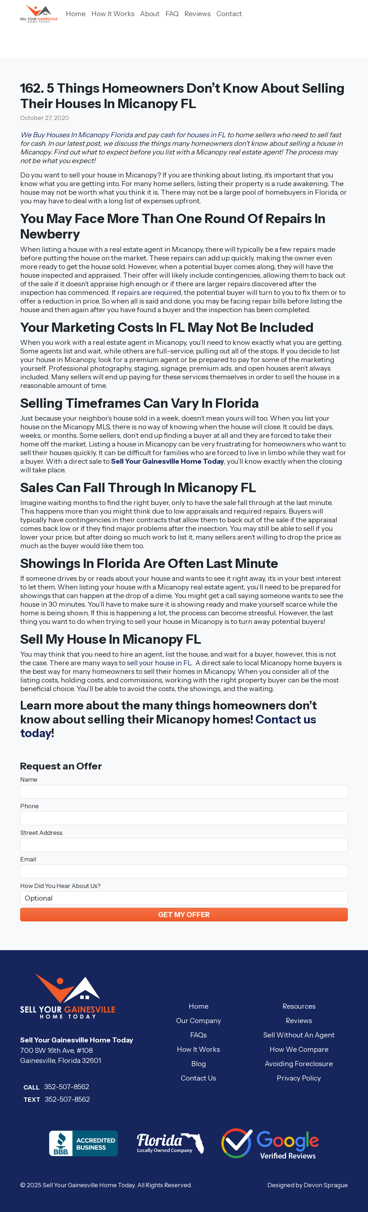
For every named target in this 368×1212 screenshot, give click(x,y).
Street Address (41, 832)
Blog (198, 1063)
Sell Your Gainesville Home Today (167, 461)
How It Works (112, 13)
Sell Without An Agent (299, 1035)
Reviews (197, 13)
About (150, 13)
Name (28, 779)
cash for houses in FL (193, 134)
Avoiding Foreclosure (299, 1063)
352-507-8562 (54, 1086)
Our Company (198, 1020)
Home (76, 13)
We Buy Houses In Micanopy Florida (76, 134)
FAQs (198, 1035)
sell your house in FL (159, 662)
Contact (229, 13)
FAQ (172, 13)
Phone (29, 806)
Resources (299, 1006)
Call (31, 1087)
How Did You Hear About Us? (60, 885)
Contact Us (198, 1078)
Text (31, 1099)
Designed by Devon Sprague (307, 1185)
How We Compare (299, 1049)
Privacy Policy (299, 1078)
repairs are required (149, 292)
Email (28, 859)
